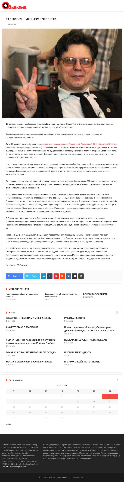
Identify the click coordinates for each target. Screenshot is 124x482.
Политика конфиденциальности (14, 467)
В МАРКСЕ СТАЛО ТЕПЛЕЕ (95, 294)
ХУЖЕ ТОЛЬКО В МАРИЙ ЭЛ (22, 327)
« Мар (8, 424)
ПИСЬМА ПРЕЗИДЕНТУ (77, 352)
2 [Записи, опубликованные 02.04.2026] (61, 396)
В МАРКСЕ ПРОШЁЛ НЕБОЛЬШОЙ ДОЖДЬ (31, 352)
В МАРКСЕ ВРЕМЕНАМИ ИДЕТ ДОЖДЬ (28, 318)
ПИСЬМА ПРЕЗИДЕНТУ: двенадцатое (85, 340)
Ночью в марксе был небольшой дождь (29, 361)
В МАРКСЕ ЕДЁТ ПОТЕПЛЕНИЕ (82, 361)
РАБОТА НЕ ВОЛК (74, 318)
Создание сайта (78, 477)
